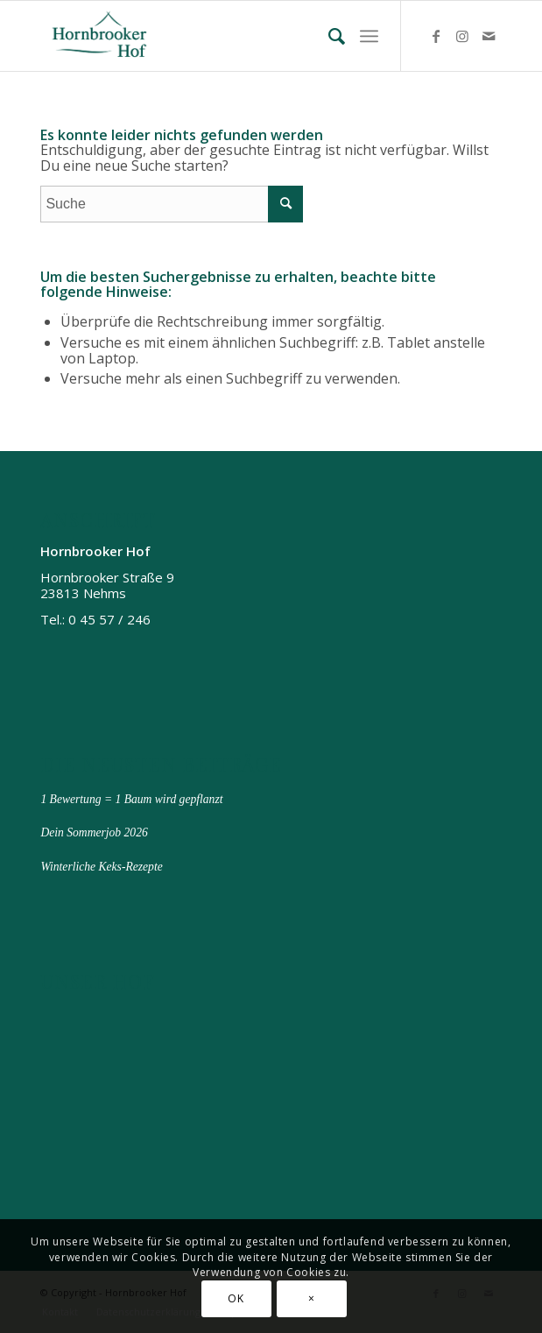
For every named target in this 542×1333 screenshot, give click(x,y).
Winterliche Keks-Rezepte (101, 866)
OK (235, 1298)
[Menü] (369, 36)
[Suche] (329, 36)
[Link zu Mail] (488, 36)
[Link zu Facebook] (436, 36)
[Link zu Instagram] (462, 36)
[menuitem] (329, 36)
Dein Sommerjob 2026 (93, 832)
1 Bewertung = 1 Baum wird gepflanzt (131, 799)
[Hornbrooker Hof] (224, 36)
